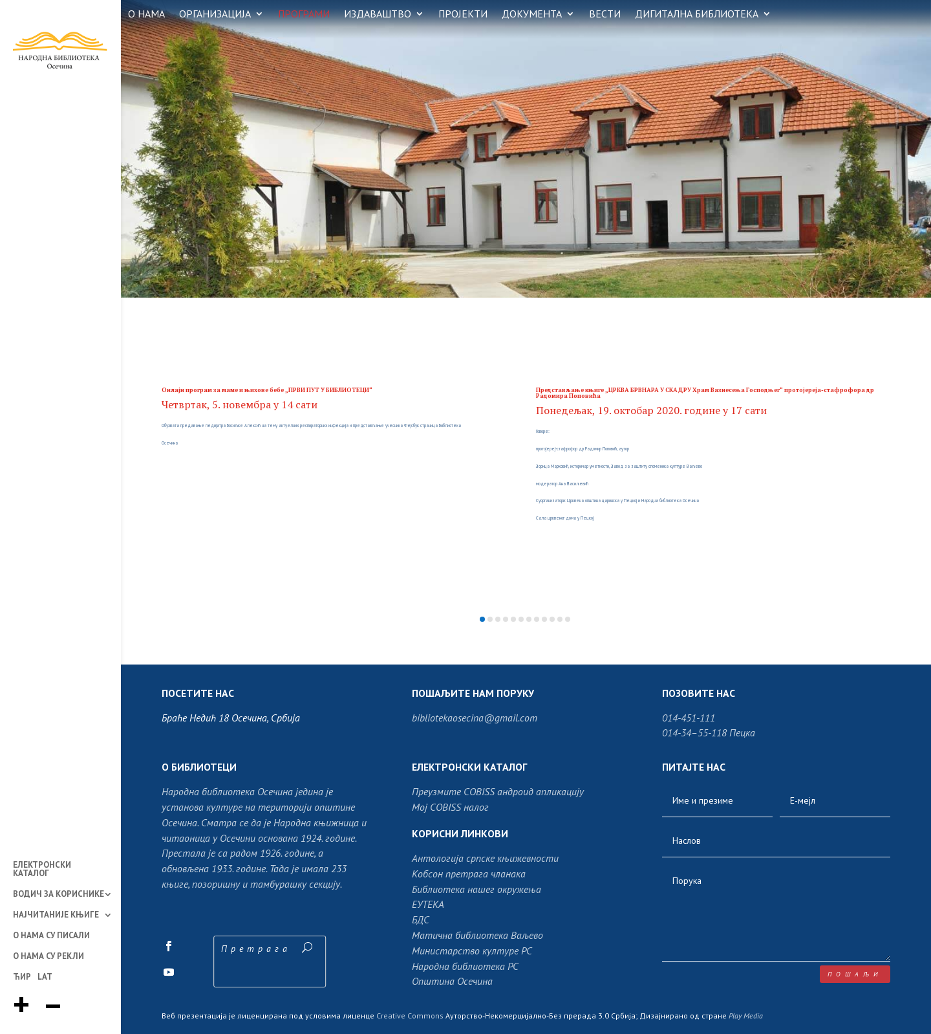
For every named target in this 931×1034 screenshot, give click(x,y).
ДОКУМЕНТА (532, 14)
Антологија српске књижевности (485, 858)
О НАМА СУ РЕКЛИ (48, 957)
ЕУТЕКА (428, 903)
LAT (44, 977)
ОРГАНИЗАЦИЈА (215, 14)
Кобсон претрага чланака (469, 873)
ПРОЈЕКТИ (462, 14)
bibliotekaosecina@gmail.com (474, 717)
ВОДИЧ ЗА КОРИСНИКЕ (58, 894)
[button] (482, 619)
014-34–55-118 (694, 732)
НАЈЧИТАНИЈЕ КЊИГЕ (56, 915)
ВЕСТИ (605, 14)
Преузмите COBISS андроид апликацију (498, 791)
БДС (420, 919)
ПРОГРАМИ (304, 14)
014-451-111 (688, 717)
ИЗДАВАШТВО (377, 14)
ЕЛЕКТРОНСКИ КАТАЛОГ (42, 870)
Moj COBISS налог (450, 806)
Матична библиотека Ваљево (477, 935)
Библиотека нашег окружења (476, 889)
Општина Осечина (452, 980)
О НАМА (146, 14)
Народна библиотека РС (465, 966)
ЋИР (22, 977)
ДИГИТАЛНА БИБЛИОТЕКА (696, 14)
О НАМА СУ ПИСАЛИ (51, 936)
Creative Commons (410, 1015)
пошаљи (855, 974)
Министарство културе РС (472, 950)
